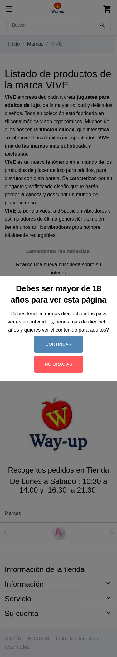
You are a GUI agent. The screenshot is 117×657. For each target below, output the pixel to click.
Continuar (58, 344)
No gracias (58, 364)
